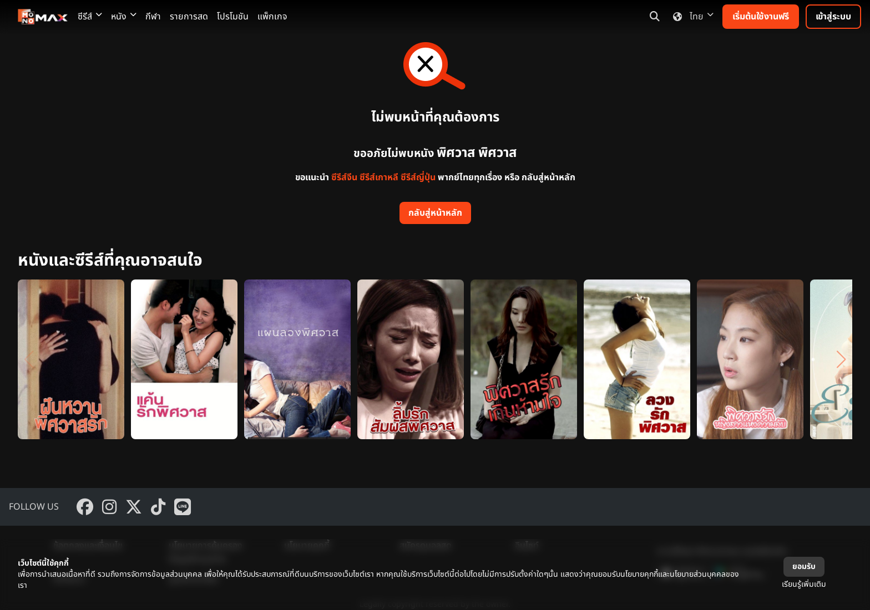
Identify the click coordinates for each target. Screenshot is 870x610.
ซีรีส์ (90, 16)
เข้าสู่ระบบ (833, 16)
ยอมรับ (804, 566)
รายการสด (189, 16)
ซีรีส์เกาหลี (379, 177)
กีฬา (153, 16)
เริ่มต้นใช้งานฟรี (760, 16)
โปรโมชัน (233, 16)
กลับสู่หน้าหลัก (435, 213)
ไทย (691, 16)
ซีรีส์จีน (344, 177)
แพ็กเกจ (272, 16)
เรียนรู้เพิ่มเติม (804, 584)
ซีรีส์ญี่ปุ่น (418, 177)
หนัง (123, 16)
